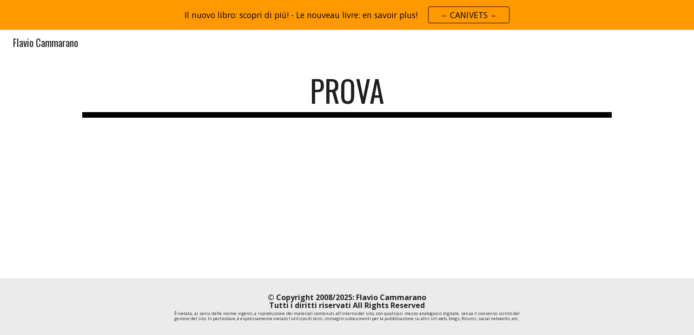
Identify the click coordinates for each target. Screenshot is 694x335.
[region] (347, 15)
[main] (347, 95)
